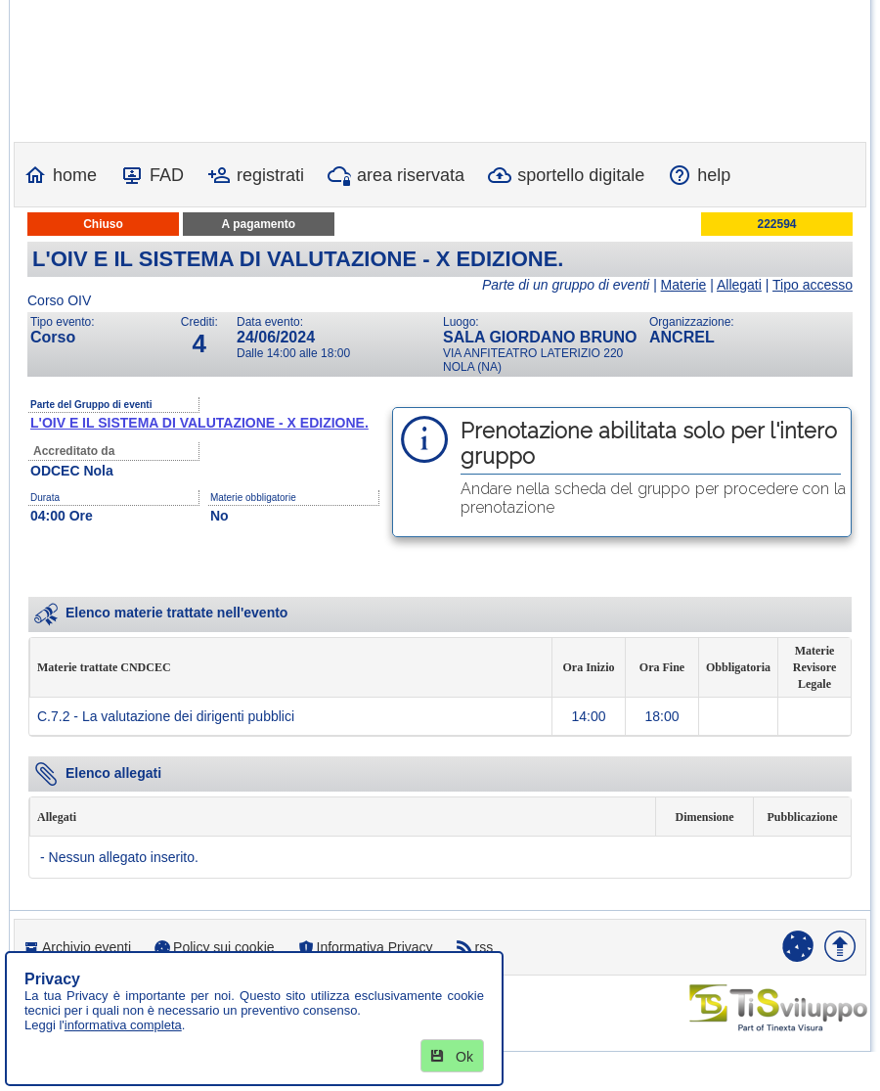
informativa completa (123, 1025)
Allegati (739, 285)
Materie (684, 285)
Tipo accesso (812, 285)
